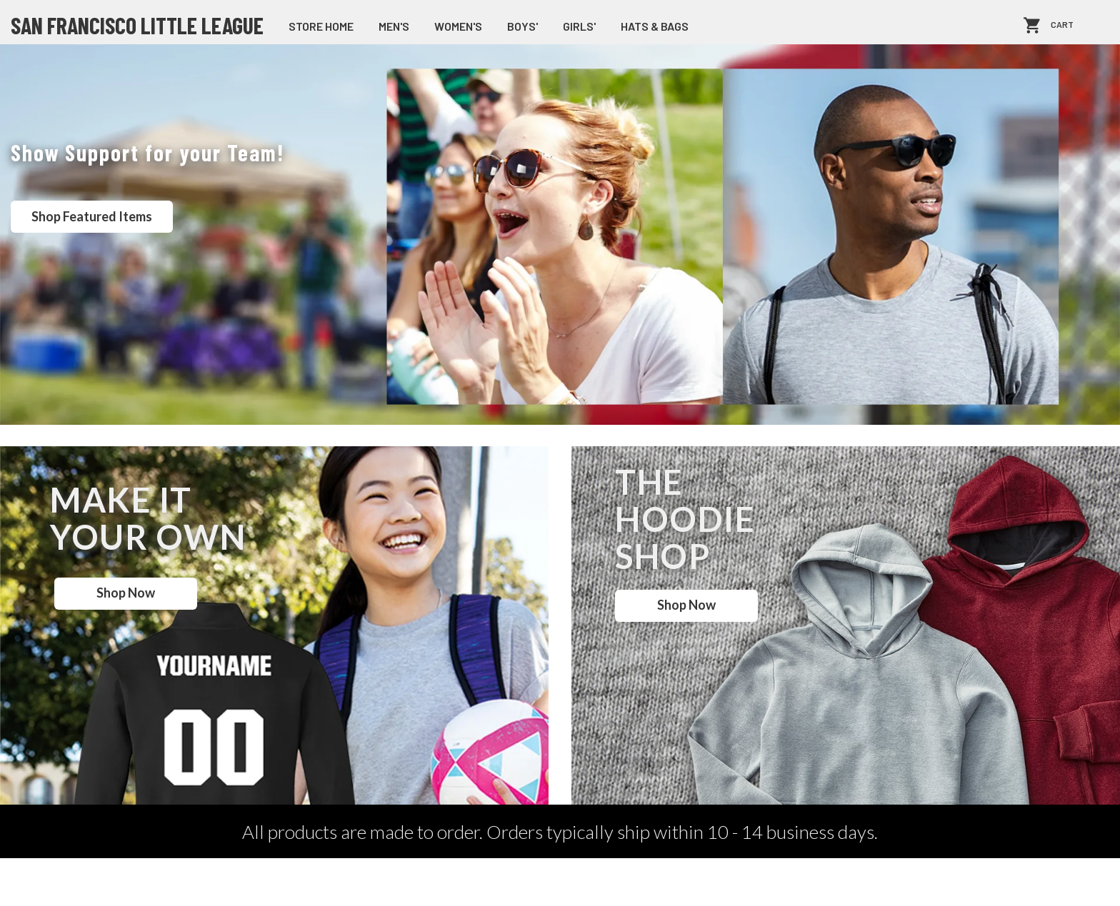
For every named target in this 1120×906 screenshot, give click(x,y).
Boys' (522, 26)
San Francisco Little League (137, 25)
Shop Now (125, 592)
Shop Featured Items (91, 216)
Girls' (579, 26)
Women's (458, 26)
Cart (1062, 25)
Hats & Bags (655, 26)
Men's (394, 26)
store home (321, 26)
